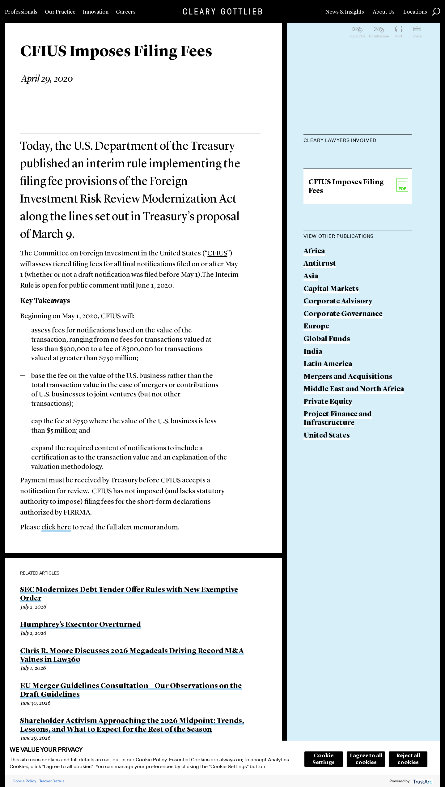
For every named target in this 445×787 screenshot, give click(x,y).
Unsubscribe (379, 36)
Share (417, 36)
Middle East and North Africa (353, 421)
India (312, 383)
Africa (314, 282)
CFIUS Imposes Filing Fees (346, 218)
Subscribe (357, 36)
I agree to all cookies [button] (366, 759)
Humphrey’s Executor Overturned (80, 625)
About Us (384, 12)
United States (326, 467)
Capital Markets (331, 320)
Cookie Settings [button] (323, 759)
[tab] (357, 141)
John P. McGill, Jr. (333, 155)
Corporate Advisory (337, 333)
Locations (415, 12)
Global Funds (326, 370)
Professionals (21, 12)
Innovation (95, 12)
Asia (310, 307)
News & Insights (344, 12)
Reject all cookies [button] (408, 759)
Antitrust (319, 295)
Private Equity (327, 433)
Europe (316, 358)
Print (398, 36)
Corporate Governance (343, 345)
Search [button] (436, 12)
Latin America (327, 396)
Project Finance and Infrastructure (337, 450)
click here (56, 527)
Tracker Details (51, 781)
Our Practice (60, 12)
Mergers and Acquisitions (347, 408)
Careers (126, 12)
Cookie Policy (24, 781)
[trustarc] (422, 781)
